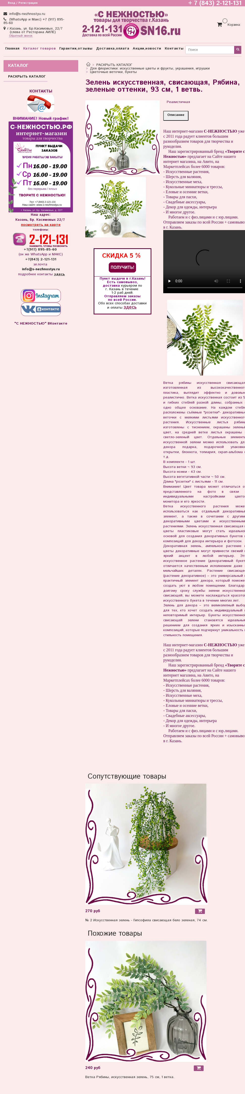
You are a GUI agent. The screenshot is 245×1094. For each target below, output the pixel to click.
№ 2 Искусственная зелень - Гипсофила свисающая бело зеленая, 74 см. (146, 920)
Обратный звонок (21, 36)
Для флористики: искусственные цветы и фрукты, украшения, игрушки (150, 68)
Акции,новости (147, 48)
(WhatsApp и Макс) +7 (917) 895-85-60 (34, 21)
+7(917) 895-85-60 (41, 249)
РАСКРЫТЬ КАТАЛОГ (114, 64)
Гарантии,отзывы (76, 48)
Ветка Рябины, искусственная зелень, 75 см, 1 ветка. (129, 1077)
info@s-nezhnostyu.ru (26, 13)
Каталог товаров (39, 48)
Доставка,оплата (112, 48)
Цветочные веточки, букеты (113, 71)
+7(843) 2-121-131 (40, 259)
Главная (12, 48)
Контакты (174, 48)
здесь (130, 307)
